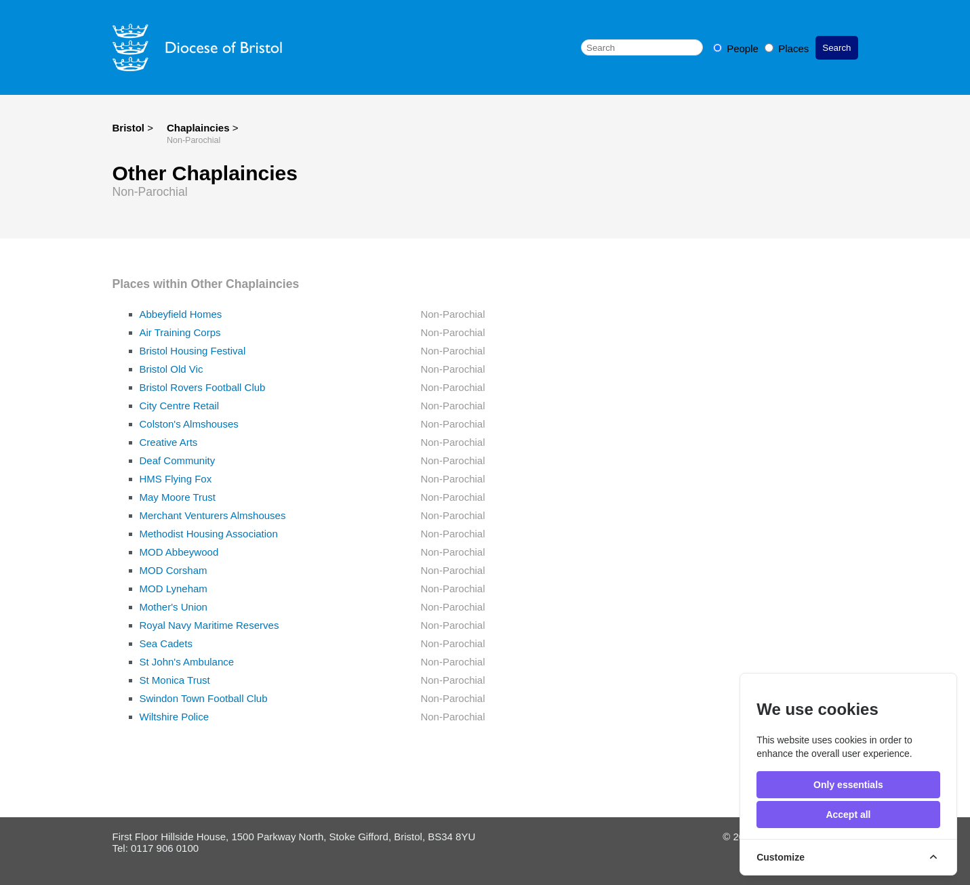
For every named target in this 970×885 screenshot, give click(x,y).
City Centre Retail (180, 405)
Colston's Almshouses (189, 424)
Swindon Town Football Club (204, 698)
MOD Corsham (173, 570)
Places (787, 48)
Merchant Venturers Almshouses (213, 515)
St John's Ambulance (187, 661)
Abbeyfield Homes (181, 314)
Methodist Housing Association (209, 533)
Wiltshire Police (174, 716)
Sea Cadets (166, 643)
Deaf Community (178, 460)
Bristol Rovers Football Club (203, 387)
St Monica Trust (175, 680)
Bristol (129, 127)
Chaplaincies (200, 127)
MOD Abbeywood (179, 552)
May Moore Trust (178, 497)
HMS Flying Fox (176, 479)
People (737, 48)
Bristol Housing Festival (193, 350)
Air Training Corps (180, 332)
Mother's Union (173, 607)
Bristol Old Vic (171, 369)
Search (836, 48)
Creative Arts (169, 442)
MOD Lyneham (173, 588)
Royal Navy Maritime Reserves (209, 625)
